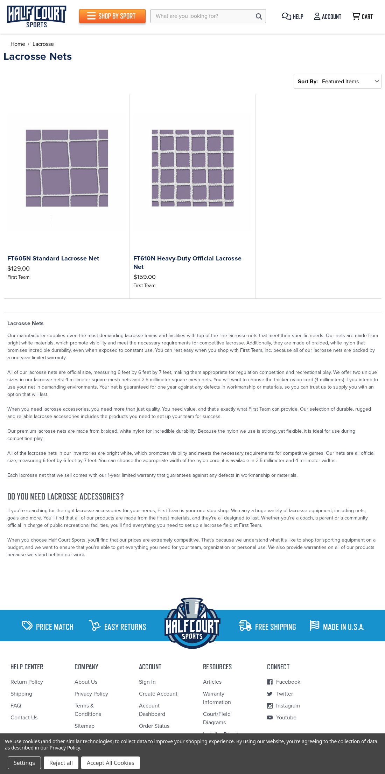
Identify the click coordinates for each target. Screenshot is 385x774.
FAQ (15, 705)
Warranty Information (217, 698)
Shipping (21, 693)
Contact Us (23, 717)
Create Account (158, 693)
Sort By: (308, 81)
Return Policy (26, 681)
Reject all (61, 763)
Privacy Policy (91, 693)
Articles (212, 681)
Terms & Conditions (88, 710)
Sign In (147, 681)
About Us (86, 681)
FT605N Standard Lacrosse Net (53, 258)
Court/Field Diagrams (217, 718)
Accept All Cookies (110, 763)
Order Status (154, 726)
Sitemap (84, 726)
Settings (24, 763)
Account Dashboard (152, 710)
